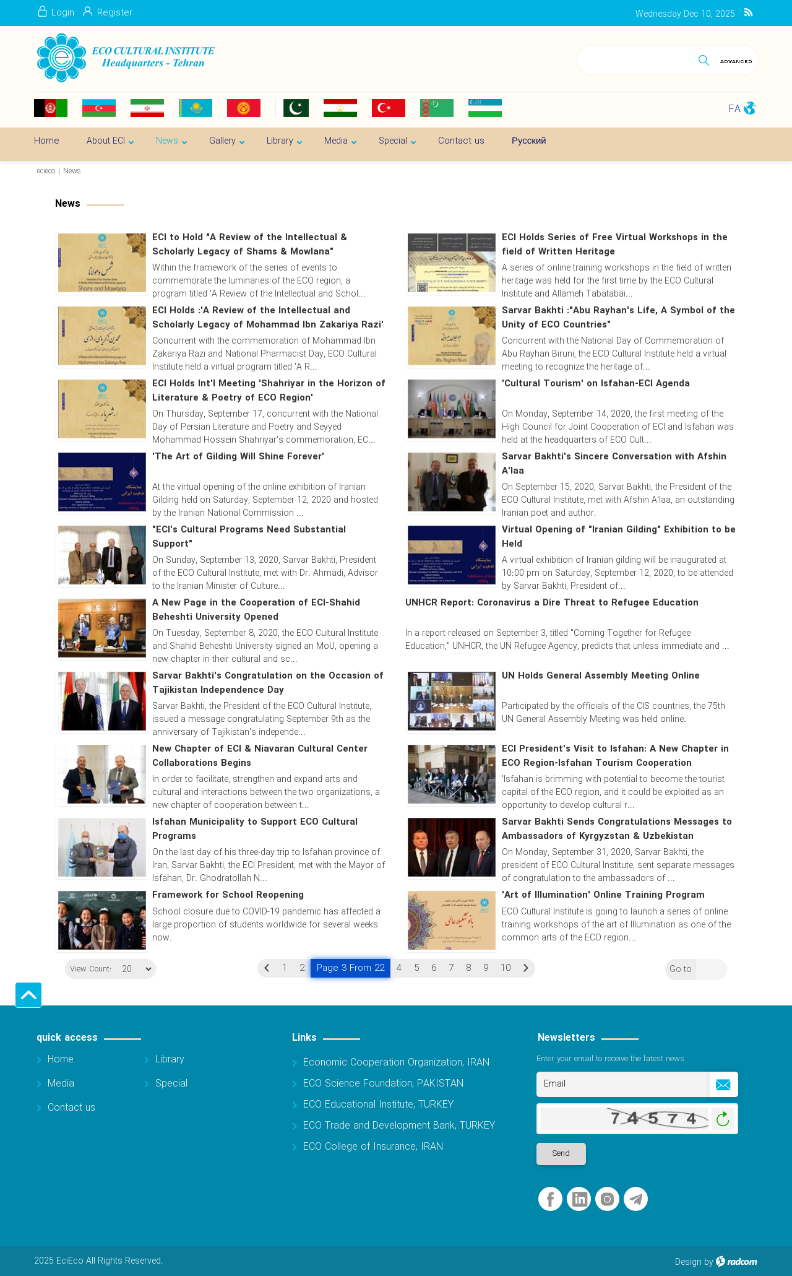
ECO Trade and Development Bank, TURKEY (399, 1126)
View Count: (85, 970)
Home (61, 1060)
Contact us (71, 1108)
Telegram (635, 1200)
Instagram (607, 1200)
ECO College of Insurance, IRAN (373, 1147)
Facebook (550, 1200)
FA (735, 109)
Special (171, 1084)
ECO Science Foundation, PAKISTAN (383, 1084)
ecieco (46, 171)
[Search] (635, 58)
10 (505, 968)
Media (61, 1084)
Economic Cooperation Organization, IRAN (396, 1063)
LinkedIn (579, 1200)
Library (169, 1060)
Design (688, 1263)
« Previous (266, 968)
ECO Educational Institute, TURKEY (378, 1105)
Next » (526, 968)
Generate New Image (723, 1120)
